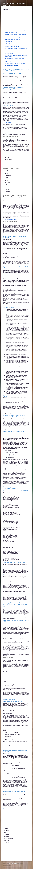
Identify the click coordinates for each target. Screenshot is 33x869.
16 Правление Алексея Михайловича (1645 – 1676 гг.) (14, 58)
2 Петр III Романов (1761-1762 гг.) (11, 32)
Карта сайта (6, 842)
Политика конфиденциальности (17, 863)
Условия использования (7, 865)
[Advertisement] (16, 20)
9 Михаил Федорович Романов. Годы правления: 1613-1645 (15, 44)
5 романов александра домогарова (11, 219)
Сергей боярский (8, 122)
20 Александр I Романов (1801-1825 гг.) (12, 65)
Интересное (6, 840)
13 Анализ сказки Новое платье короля (12, 51)
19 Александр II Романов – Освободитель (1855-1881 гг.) (15, 63)
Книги (5, 832)
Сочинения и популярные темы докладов (15, 867)
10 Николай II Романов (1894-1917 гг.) (12, 46)
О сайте (8, 863)
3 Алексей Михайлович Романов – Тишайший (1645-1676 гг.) (16, 34)
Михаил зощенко (8, 276)
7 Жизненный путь (8, 41)
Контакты (4, 863)
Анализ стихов (7, 836)
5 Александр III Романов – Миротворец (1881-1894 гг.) (14, 37)
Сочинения (6, 834)
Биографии (6, 830)
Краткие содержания (8, 838)
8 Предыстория (8, 43)
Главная (6, 828)
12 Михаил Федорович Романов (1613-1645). (13, 50)
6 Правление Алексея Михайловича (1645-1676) (13, 39)
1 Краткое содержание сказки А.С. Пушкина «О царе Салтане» (16, 30)
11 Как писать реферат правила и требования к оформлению (16, 48)
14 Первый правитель (9, 53)
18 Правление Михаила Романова (11, 61)
